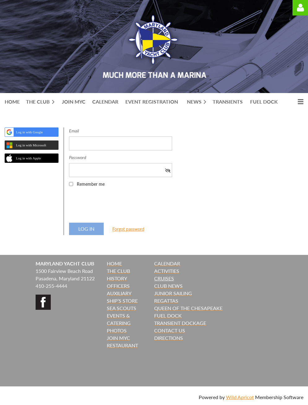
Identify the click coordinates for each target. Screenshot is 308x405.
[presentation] (116, 207)
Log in (300, 8)
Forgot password (128, 229)
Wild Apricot (240, 397)
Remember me (91, 184)
